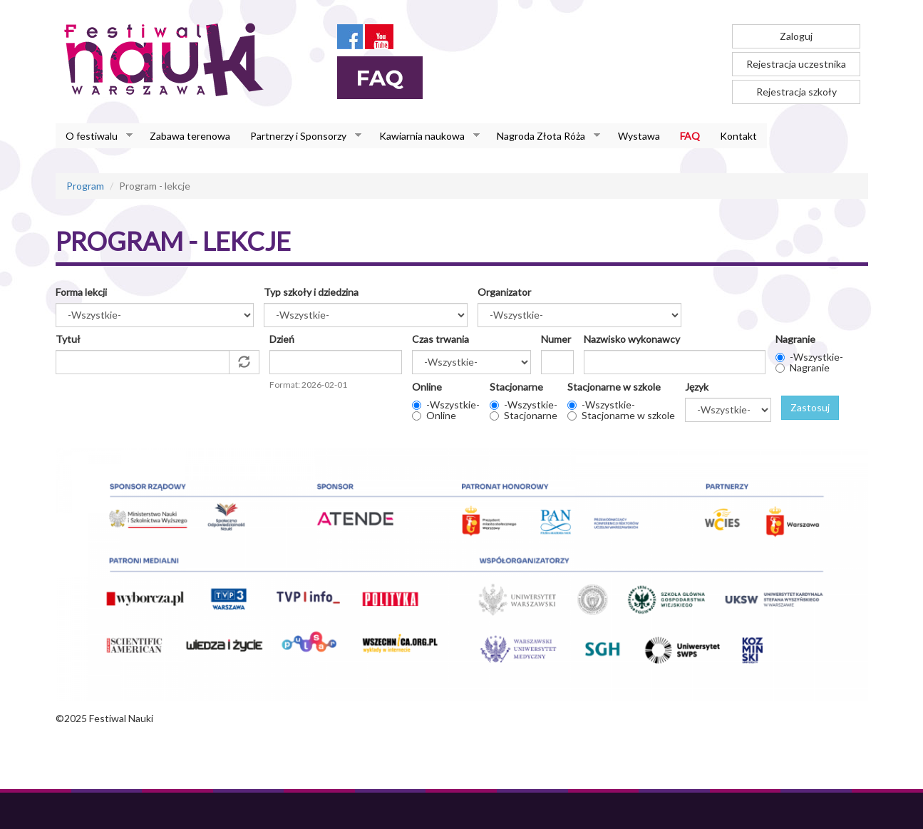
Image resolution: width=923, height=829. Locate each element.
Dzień (281, 339)
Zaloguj (796, 36)
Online (427, 387)
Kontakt (738, 136)
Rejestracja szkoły (796, 92)
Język (696, 387)
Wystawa (639, 136)
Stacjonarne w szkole (614, 387)
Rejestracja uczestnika (796, 64)
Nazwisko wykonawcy (632, 339)
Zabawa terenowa (190, 136)
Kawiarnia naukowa (424, 136)
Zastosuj (810, 407)
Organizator (504, 292)
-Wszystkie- (816, 357)
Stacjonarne (516, 387)
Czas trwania (440, 339)
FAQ (690, 136)
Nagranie (795, 339)
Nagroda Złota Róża (543, 136)
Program (85, 186)
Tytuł (68, 339)
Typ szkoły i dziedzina (311, 292)
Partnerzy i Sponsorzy (300, 136)
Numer (556, 339)
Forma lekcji (81, 292)
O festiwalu (94, 136)
